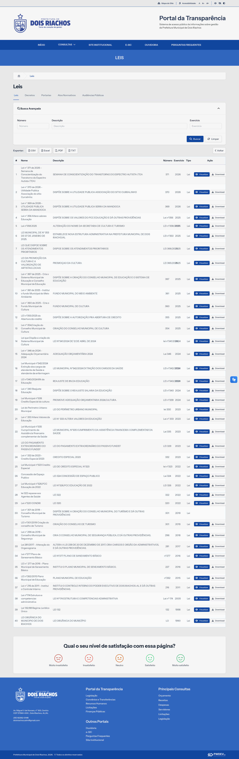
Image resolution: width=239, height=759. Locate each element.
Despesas (164, 704)
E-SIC (128, 44)
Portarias (46, 95)
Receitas (163, 700)
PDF (59, 150)
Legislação (91, 695)
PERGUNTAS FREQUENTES (186, 44)
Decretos (30, 95)
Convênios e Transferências (100, 699)
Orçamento (165, 695)
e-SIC (89, 732)
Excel (45, 150)
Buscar (195, 138)
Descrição (57, 120)
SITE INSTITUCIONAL (100, 44)
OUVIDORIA (151, 44)
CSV (32, 150)
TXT (72, 150)
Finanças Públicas (95, 711)
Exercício (195, 120)
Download (218, 174)
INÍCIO (41, 44)
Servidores (164, 709)
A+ (207, 3)
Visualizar (202, 174)
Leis (16, 95)
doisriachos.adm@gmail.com (26, 720)
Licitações (91, 707)
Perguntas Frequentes (98, 735)
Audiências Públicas (93, 95)
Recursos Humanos (96, 703)
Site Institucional (95, 739)
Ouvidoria (91, 728)
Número (21, 120)
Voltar (219, 150)
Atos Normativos (67, 95)
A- (203, 3)
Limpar (213, 138)
